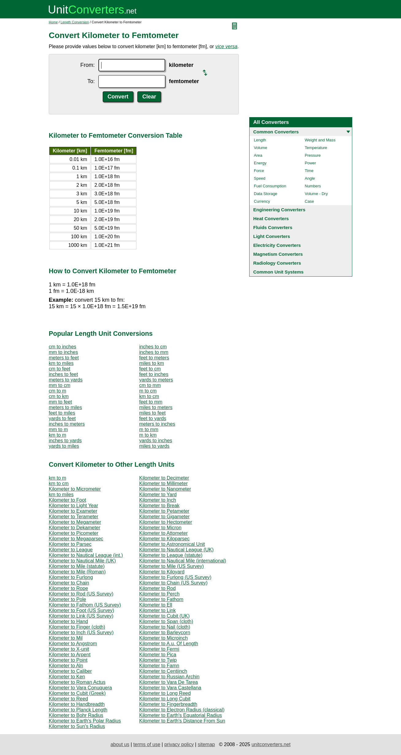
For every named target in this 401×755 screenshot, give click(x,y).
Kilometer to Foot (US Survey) (81, 610)
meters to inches (157, 424)
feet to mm (150, 401)
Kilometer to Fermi (159, 649)
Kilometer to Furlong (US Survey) (175, 577)
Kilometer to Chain (69, 582)
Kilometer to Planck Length (78, 709)
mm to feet (60, 401)
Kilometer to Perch (159, 593)
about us (119, 744)
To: (91, 81)
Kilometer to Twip (158, 660)
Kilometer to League (71, 549)
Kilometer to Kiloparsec (164, 538)
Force (259, 170)
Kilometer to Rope (68, 588)
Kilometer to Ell (155, 604)
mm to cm (59, 385)
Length (260, 140)
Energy (260, 163)
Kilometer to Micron (160, 527)
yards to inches (155, 440)
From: (87, 65)
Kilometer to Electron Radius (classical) (181, 709)
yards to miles (64, 446)
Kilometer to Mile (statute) (77, 566)
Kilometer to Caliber (70, 671)
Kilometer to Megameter (75, 522)
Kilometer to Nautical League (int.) (86, 555)
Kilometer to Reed (68, 698)
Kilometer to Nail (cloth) (164, 627)
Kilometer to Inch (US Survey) (81, 632)
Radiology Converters (277, 263)
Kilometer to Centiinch (163, 671)
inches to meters (67, 424)
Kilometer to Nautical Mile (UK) (82, 560)
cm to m (57, 390)
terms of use (146, 744)
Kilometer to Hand (68, 621)
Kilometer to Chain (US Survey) (173, 582)
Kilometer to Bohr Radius (76, 715)
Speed (259, 178)
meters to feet (64, 357)
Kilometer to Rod (157, 588)
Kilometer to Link (157, 610)
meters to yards (65, 379)
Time (309, 170)
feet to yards (152, 418)
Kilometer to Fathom (161, 599)
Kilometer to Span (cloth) (166, 621)
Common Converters (276, 131)
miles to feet (152, 413)
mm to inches (63, 352)
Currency (262, 201)
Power (310, 163)
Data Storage (265, 193)
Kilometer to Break (159, 505)
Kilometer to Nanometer (165, 489)
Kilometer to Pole (67, 599)
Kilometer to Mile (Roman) (77, 571)
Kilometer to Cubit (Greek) (77, 693)
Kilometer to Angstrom (73, 643)
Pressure (313, 155)
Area (258, 155)
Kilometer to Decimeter (164, 478)
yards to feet (62, 418)
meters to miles (65, 407)
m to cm (148, 390)
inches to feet (63, 374)
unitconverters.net (270, 744)
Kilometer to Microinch (163, 638)
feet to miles (62, 413)
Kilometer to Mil (65, 638)
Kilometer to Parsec (70, 544)
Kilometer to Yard (158, 494)
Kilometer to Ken (67, 676)
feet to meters (154, 357)
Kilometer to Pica (157, 654)
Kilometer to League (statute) (170, 555)
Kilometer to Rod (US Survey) (81, 593)
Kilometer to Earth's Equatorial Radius (180, 715)
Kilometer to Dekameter (74, 527)
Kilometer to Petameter (164, 511)
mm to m (58, 429)
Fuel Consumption (270, 186)
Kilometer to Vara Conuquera (80, 687)
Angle (310, 178)
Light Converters (271, 236)
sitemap (206, 744)
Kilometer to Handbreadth (77, 704)
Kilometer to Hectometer (165, 522)
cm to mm (150, 385)
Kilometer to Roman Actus (77, 682)
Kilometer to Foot (67, 500)
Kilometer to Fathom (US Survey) (85, 604)
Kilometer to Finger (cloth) (77, 627)
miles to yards (154, 446)
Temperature (316, 147)
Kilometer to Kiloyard (162, 571)
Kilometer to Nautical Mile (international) (182, 560)
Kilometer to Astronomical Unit (172, 544)
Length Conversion (75, 22)
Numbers (313, 186)
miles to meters (155, 407)
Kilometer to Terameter (73, 516)
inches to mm (153, 352)
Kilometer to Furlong (71, 577)
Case (309, 201)
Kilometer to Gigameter (164, 516)
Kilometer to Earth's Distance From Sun (182, 720)
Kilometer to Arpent (69, 654)
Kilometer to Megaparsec (76, 538)
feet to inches (153, 374)
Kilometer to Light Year (73, 505)
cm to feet (59, 368)
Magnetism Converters (278, 254)
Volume (260, 147)
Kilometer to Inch (157, 500)
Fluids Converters (272, 227)
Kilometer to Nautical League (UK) (176, 549)
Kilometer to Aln (66, 665)
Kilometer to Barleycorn (164, 632)
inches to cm (153, 346)
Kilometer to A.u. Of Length (168, 643)
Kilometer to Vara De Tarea (168, 682)
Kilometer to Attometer (163, 533)
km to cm (149, 396)
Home (53, 22)
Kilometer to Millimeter (163, 483)
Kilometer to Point (68, 660)
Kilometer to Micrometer (75, 489)
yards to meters (156, 379)
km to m (57, 435)
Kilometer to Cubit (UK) (164, 616)
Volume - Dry (316, 193)
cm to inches (62, 346)
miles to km (151, 363)
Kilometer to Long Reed (165, 693)
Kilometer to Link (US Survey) (81, 616)
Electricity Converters (277, 245)
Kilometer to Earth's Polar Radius (85, 720)
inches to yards (65, 440)
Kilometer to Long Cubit (164, 698)
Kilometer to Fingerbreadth (168, 704)
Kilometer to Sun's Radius (77, 726)
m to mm (148, 429)
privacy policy (179, 744)
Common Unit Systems (278, 271)
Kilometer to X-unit (69, 649)
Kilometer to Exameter (73, 511)
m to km (148, 435)
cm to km (59, 396)
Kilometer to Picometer (73, 533)
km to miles (61, 363)
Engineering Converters (279, 209)
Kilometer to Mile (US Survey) (171, 566)
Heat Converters (271, 218)
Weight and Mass (320, 140)
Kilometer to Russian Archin (169, 676)
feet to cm (150, 368)
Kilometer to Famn (159, 665)
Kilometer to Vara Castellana (170, 687)
